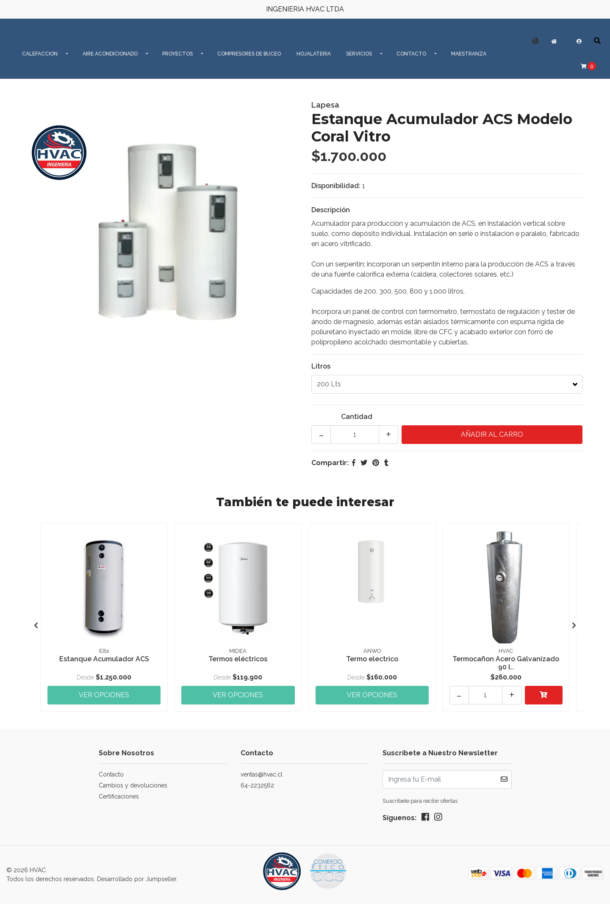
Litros (320, 366)
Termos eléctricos (237, 659)
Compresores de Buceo (249, 54)
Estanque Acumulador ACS (104, 659)
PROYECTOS (177, 54)
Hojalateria (314, 54)
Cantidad (356, 417)
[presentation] (36, 625)
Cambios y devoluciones (133, 785)
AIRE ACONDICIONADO (110, 54)
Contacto (111, 774)
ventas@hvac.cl (262, 774)
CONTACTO (411, 54)
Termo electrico (372, 659)
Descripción (330, 210)
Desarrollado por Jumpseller (136, 879)
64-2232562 (257, 785)
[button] (535, 41)
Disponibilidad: (335, 186)
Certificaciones (119, 796)
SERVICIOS (359, 54)
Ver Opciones (104, 695)
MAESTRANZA (468, 54)
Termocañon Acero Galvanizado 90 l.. (505, 663)
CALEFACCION (40, 54)
